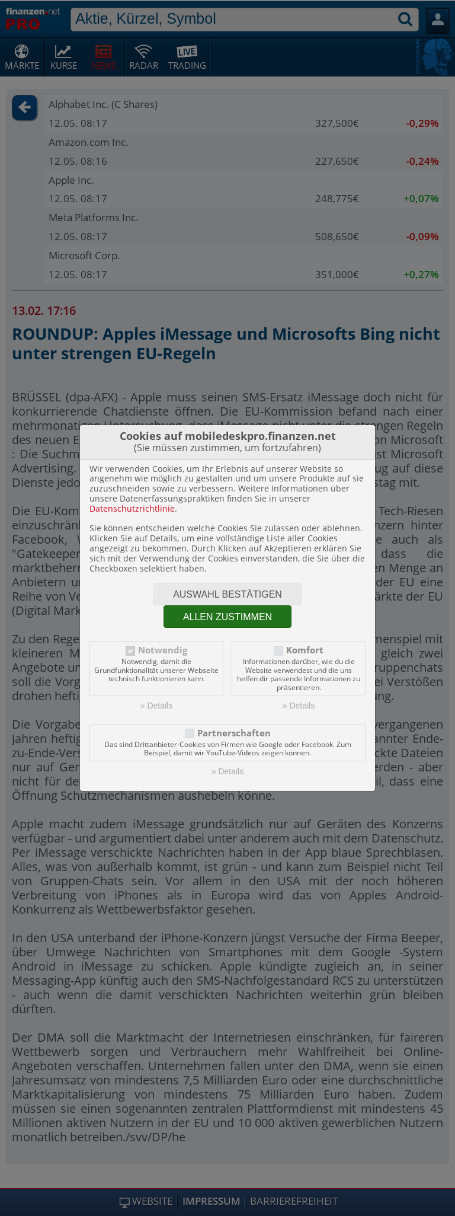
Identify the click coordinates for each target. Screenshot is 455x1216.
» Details (156, 705)
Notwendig (162, 650)
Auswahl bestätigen (227, 594)
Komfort (304, 650)
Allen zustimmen (227, 617)
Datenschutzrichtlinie (132, 508)
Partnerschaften (234, 733)
